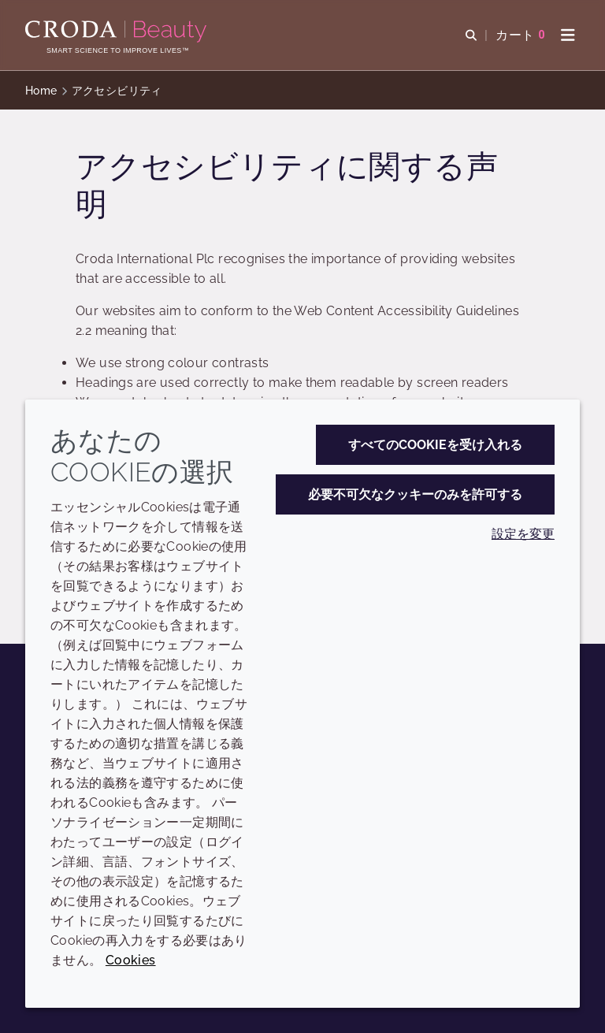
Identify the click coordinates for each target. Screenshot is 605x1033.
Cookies (131, 960)
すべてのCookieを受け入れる (435, 444)
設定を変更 (523, 533)
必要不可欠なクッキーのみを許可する (415, 494)
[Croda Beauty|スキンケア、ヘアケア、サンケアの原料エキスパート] (117, 31)
